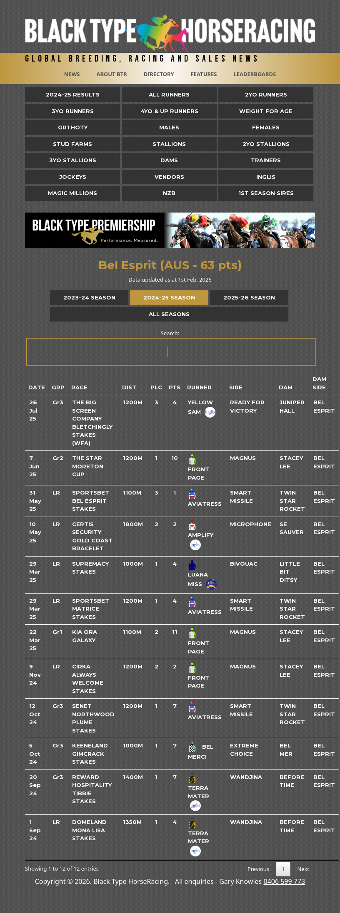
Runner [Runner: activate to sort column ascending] (199, 387)
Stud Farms (72, 144)
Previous (258, 869)
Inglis (265, 176)
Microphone (250, 524)
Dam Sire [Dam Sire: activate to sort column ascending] (319, 383)
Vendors (169, 176)
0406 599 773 (284, 881)
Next (303, 869)
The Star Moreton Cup (87, 466)
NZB (169, 193)
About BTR (111, 74)
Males (169, 127)
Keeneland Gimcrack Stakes (90, 753)
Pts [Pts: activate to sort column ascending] (174, 387)
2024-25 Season (169, 297)
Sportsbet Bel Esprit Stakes (90, 500)
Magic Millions (72, 193)
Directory (159, 74)
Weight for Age (265, 111)
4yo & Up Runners (169, 111)
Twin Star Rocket (292, 500)
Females (266, 127)
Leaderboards (254, 74)
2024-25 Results (73, 94)
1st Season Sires (266, 193)
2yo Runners (266, 94)
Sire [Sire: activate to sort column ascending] (235, 387)
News (72, 74)
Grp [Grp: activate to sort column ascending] (58, 387)
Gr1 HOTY (73, 127)
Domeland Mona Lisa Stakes (89, 830)
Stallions (169, 144)
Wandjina (246, 777)
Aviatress (205, 503)
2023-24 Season (89, 297)
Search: (170, 347)
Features (204, 74)
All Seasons (169, 314)
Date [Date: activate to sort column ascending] (36, 387)
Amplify (200, 535)
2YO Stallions (266, 144)
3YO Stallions (72, 160)
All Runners (169, 94)
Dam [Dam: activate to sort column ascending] (285, 387)
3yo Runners (73, 111)
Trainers (266, 160)
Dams (169, 160)
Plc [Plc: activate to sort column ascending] (156, 387)
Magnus (243, 458)
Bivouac (244, 563)
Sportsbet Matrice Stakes (90, 608)
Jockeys (72, 176)
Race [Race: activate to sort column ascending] (79, 387)
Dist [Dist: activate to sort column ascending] (129, 387)
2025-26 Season (249, 297)
